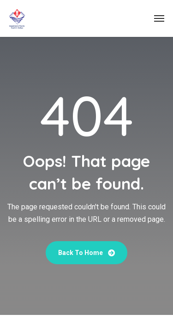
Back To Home (86, 252)
